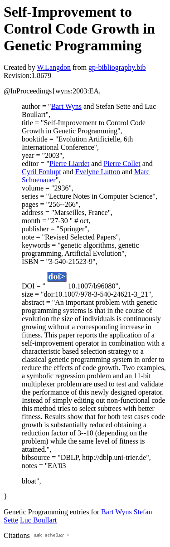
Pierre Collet (121, 163)
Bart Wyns (66, 106)
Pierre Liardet (69, 163)
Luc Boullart (38, 520)
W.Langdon (54, 67)
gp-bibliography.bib (117, 67)
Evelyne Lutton (97, 172)
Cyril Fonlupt (41, 172)
